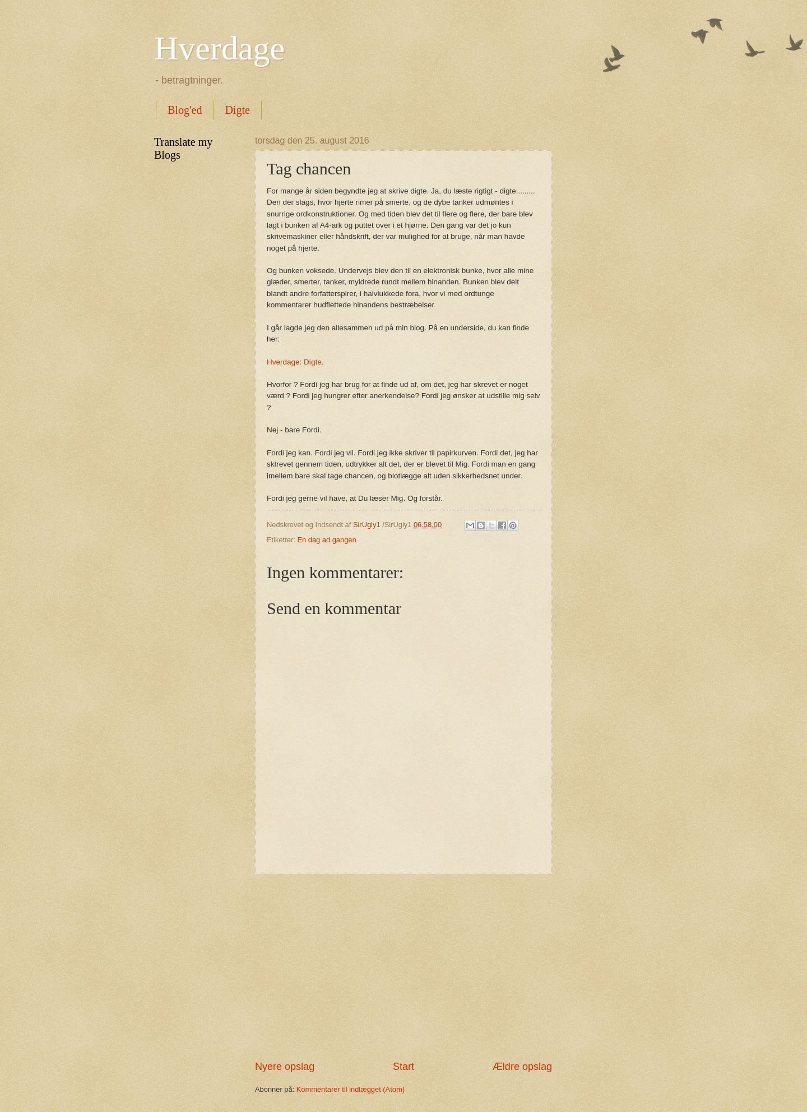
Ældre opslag (522, 1066)
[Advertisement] (403, 967)
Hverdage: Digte (294, 362)
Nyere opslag (284, 1066)
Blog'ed (185, 110)
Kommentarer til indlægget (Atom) (350, 1089)
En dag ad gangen (326, 540)
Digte (237, 110)
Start (403, 1066)
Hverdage (219, 48)
